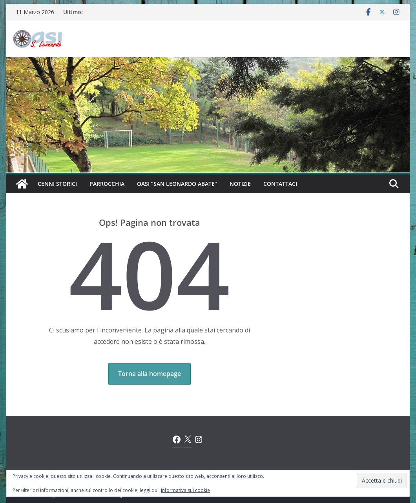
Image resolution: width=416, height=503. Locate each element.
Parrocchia (106, 183)
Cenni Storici (57, 183)
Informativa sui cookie (185, 490)
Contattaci (280, 183)
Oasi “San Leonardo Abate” (177, 183)
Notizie (240, 183)
